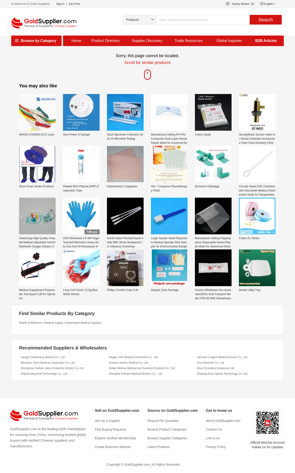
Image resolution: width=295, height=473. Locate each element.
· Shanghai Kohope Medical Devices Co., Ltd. (134, 373)
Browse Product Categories (167, 429)
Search (265, 19)
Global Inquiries (229, 41)
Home (76, 41)
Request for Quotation (163, 421)
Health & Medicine (30, 322)
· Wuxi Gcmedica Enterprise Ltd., (215, 368)
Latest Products (159, 447)
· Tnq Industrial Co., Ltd (209, 362)
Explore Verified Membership (115, 438)
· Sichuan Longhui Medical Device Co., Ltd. (221, 357)
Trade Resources (188, 41)
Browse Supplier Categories (167, 438)
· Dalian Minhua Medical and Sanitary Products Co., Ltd (141, 368)
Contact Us (214, 429)
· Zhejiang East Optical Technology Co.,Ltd (221, 373)
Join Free (74, 4)
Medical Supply (53, 322)
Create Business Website (113, 447)
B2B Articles (266, 41)
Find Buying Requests (110, 429)
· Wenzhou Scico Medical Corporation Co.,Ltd (47, 362)
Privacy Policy (216, 447)
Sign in (60, 4)
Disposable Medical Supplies (83, 322)
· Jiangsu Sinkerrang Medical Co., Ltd (42, 357)
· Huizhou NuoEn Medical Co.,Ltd (127, 362)
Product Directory (105, 41)
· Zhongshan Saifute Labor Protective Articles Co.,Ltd (51, 368)
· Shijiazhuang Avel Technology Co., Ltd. (43, 373)
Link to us (213, 438)
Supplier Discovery (147, 41)
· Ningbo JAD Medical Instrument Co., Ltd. (132, 357)
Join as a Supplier (107, 421)
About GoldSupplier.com (223, 421)
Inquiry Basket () (243, 4)
